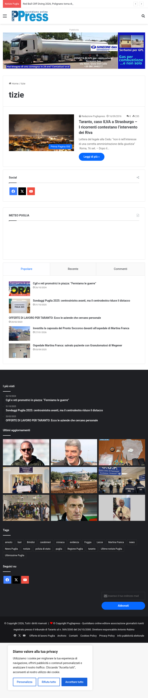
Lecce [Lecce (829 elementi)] (100, 542)
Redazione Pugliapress (93, 116)
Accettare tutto (74, 682)
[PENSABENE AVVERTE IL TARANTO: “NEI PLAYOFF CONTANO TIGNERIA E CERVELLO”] (26, 452)
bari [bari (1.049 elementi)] (20, 542)
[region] (50, 667)
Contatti (73, 635)
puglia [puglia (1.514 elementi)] (59, 549)
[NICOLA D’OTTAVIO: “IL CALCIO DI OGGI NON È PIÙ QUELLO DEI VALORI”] (74, 452)
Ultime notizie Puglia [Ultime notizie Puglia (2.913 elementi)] (111, 549)
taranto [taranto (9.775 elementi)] (92, 549)
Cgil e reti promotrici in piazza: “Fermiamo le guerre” (64, 283)
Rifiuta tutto (49, 682)
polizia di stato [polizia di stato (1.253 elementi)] (42, 549)
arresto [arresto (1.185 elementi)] (8, 542)
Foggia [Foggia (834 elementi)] (87, 542)
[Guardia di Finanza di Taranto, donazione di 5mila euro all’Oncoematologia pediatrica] (26, 480)
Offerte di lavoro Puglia (42, 635)
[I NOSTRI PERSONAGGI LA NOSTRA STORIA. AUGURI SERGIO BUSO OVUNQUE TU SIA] (74, 508)
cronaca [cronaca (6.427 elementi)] (60, 542)
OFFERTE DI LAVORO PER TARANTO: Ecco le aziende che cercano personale (55, 317)
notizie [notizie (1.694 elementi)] (26, 549)
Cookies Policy (88, 635)
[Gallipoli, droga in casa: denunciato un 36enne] (122, 452)
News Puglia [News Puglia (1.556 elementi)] (11, 549)
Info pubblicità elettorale (130, 635)
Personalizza (24, 682)
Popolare (26, 269)
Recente (73, 269)
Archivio (61, 635)
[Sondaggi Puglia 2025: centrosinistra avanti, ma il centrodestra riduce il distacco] (19, 306)
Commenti (120, 269)
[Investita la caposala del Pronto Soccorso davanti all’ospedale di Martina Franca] (19, 333)
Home (13, 83)
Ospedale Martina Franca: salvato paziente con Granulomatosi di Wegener (77, 345)
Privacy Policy (107, 635)
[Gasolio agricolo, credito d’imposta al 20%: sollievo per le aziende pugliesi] (74, 480)
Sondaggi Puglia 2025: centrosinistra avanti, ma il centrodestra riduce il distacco (81, 300)
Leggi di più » (92, 156)
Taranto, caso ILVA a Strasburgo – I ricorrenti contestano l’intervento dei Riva (108, 127)
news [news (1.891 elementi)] (132, 542)
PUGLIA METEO (74, 239)
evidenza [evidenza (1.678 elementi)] (74, 542)
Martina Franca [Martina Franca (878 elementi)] (116, 542)
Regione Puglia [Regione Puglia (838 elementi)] (75, 549)
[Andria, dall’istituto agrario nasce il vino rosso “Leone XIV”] (122, 508)
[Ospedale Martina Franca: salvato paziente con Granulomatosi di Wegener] (19, 350)
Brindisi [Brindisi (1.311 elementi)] (31, 542)
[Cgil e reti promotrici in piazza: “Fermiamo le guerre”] (19, 288)
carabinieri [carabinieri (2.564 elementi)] (45, 542)
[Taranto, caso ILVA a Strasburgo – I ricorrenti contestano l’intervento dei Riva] (41, 132)
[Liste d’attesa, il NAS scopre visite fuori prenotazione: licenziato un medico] (122, 480)
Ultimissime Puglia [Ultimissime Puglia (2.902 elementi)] (14, 555)
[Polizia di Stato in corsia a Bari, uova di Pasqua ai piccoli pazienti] (26, 508)
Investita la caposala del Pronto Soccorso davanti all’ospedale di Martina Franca (81, 328)
